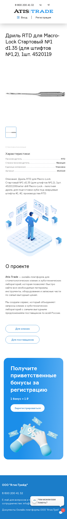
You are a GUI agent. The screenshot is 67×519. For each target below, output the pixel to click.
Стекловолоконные (15, 147)
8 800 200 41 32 (24, 4)
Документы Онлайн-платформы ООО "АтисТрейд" (31, 509)
